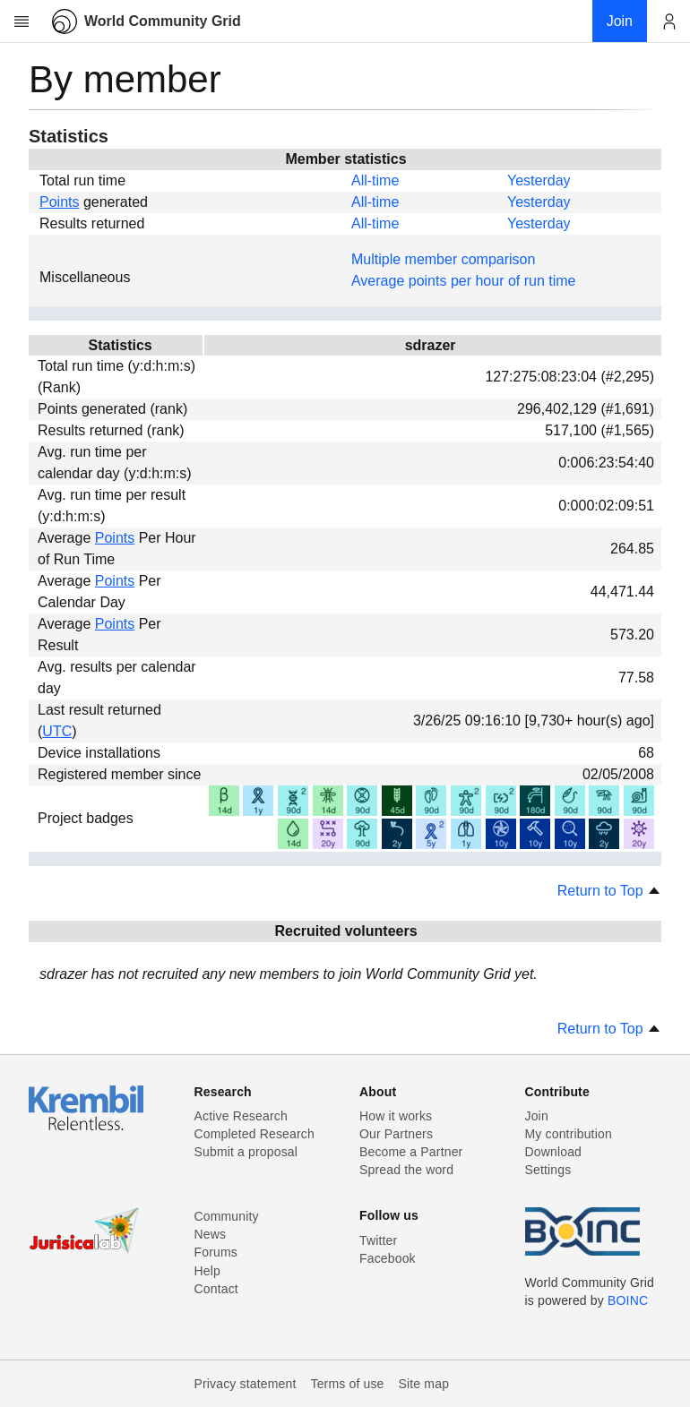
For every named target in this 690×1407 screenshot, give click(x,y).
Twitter (378, 1240)
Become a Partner (410, 1152)
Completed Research (254, 1134)
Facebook (387, 1258)
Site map (424, 1384)
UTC (57, 731)
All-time (375, 180)
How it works (395, 1116)
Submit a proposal (246, 1152)
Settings (548, 1169)
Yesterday (539, 180)
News (210, 1234)
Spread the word (406, 1169)
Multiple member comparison (443, 259)
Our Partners (396, 1134)
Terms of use (347, 1384)
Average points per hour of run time (463, 280)
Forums (215, 1252)
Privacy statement (245, 1384)
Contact (216, 1289)
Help (207, 1271)
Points (59, 202)
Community (226, 1216)
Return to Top (609, 890)
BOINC (628, 1300)
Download (553, 1152)
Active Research (241, 1116)
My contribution (568, 1134)
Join (536, 1116)
